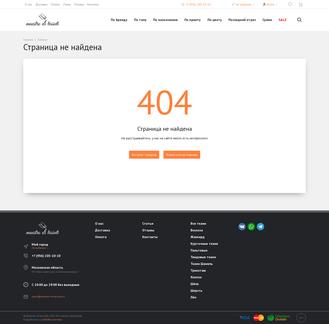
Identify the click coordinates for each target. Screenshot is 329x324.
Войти (270, 4)
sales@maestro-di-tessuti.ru (48, 296)
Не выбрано (245, 4)
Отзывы (79, 4)
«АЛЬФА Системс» (52, 319)
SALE (282, 20)
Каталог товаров (144, 155)
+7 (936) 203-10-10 (198, 4)
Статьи (67, 4)
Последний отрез (242, 20)
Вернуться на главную (181, 155)
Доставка (41, 4)
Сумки (267, 20)
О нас (28, 4)
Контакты (93, 4)
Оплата (55, 4)
